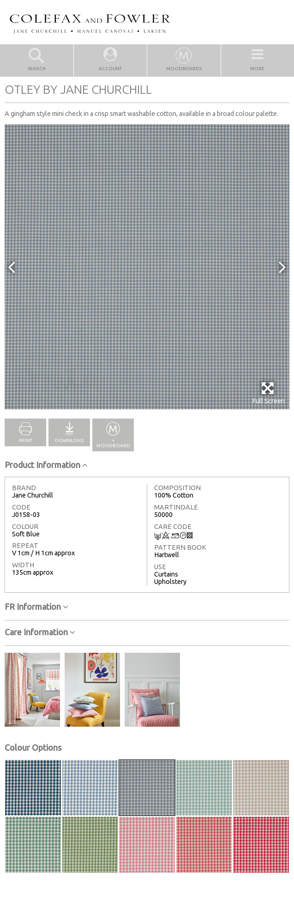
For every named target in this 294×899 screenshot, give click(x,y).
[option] (147, 266)
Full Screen (268, 393)
